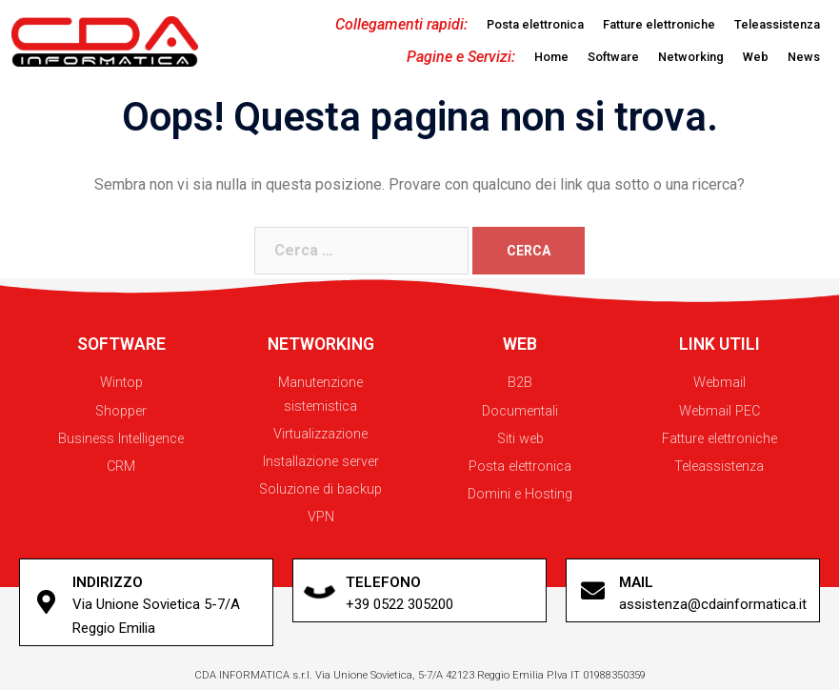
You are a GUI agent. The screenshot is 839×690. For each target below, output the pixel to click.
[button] (535, 25)
